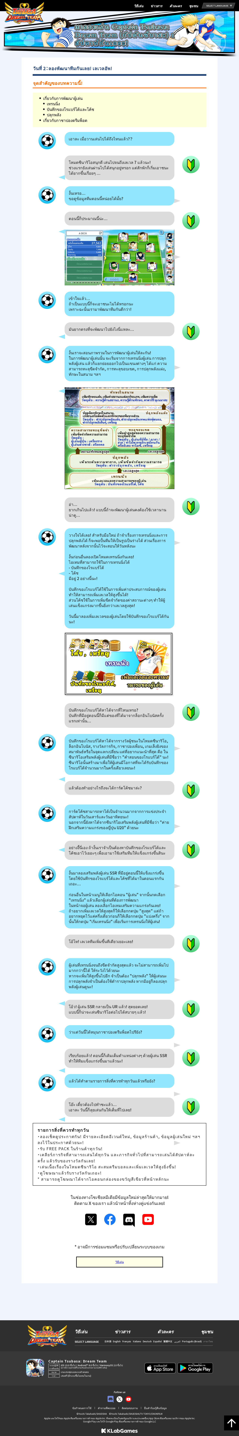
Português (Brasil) (192, 1341)
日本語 (108, 1341)
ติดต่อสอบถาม (130, 1408)
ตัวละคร (176, 6)
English (117, 1341)
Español (157, 1341)
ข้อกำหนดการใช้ (81, 1408)
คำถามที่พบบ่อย (106, 1408)
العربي (177, 1341)
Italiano (137, 1341)
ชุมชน (193, 6)
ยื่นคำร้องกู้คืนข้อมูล (155, 1408)
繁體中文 (167, 1341)
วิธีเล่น (138, 6)
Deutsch (147, 1341)
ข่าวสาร (156, 6)
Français (126, 1341)
